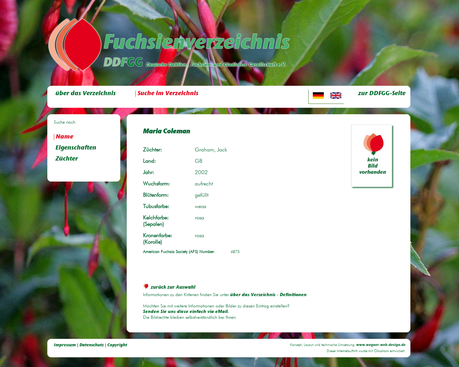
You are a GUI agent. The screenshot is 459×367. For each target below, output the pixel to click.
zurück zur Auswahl (169, 287)
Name (64, 137)
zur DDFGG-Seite (382, 94)
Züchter (66, 159)
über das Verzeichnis (85, 94)
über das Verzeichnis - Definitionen (268, 295)
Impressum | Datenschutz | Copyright (90, 345)
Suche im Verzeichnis (167, 94)
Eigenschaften (75, 148)
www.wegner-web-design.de (381, 345)
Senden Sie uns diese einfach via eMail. (186, 312)
